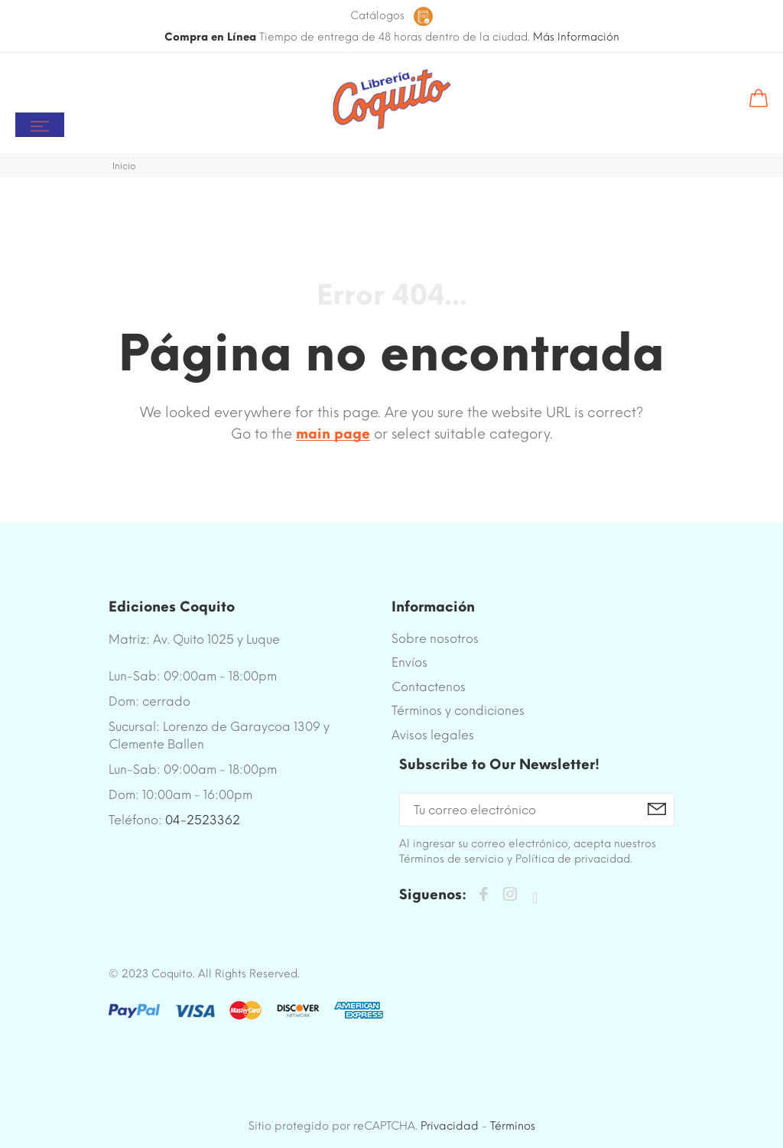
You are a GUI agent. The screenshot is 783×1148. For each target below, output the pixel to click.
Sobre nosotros (435, 638)
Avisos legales (433, 735)
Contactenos (429, 687)
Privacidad (450, 1126)
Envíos (409, 662)
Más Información (576, 37)
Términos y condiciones (458, 710)
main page (333, 434)
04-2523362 (202, 820)
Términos (512, 1126)
